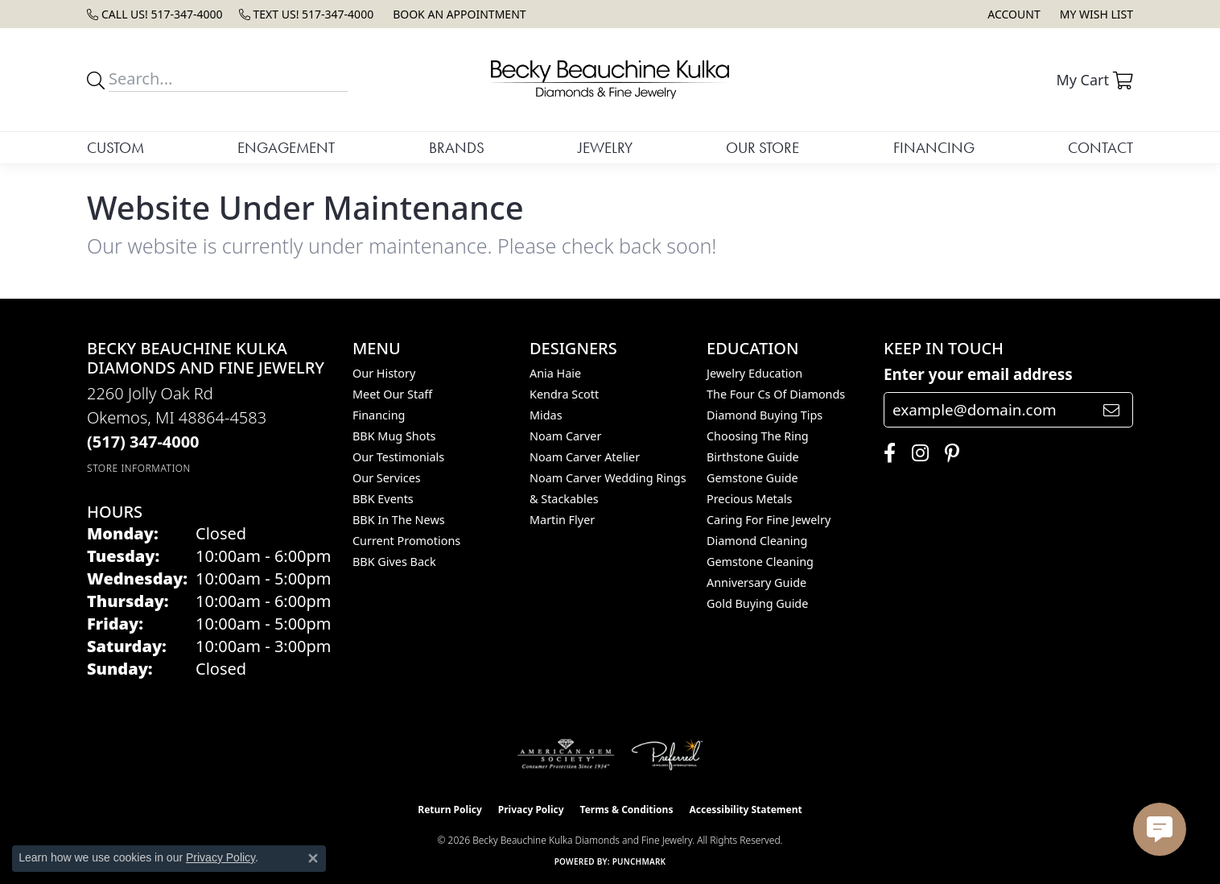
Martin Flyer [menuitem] (562, 519)
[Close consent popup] (313, 858)
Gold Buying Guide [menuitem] (757, 603)
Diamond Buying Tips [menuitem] (764, 415)
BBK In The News (398, 519)
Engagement (286, 148)
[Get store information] (139, 468)
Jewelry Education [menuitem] (754, 373)
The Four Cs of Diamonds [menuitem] (776, 394)
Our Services (386, 477)
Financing (934, 148)
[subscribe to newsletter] (1111, 410)
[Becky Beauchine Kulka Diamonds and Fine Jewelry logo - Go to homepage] (610, 79)
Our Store (762, 148)
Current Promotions (406, 540)
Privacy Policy (531, 809)
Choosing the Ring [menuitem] (758, 436)
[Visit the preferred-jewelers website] (667, 754)
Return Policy (450, 809)
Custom (115, 148)
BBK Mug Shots (393, 436)
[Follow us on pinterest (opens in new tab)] (948, 453)
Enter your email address (978, 374)
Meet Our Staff (392, 394)
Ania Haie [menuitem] (555, 373)
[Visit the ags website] (566, 754)
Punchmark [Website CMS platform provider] (639, 861)
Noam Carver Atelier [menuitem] (585, 457)
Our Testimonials (398, 457)
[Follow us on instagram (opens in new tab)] (916, 453)
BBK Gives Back (394, 561)
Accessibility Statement (745, 809)
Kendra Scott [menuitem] (564, 394)
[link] (155, 14)
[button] (1012, 14)
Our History (383, 373)
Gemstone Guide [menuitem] (752, 477)
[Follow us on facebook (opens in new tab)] (886, 453)
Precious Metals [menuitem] (749, 498)
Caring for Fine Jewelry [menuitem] (769, 519)
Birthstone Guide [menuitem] (753, 457)
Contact (1100, 148)
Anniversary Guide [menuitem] (756, 582)
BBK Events (383, 498)
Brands (456, 148)
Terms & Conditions (627, 809)
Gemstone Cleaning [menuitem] (760, 561)
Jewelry (605, 148)
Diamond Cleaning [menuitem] (757, 540)
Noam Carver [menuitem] (565, 436)
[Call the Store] (143, 441)
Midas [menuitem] (546, 415)
